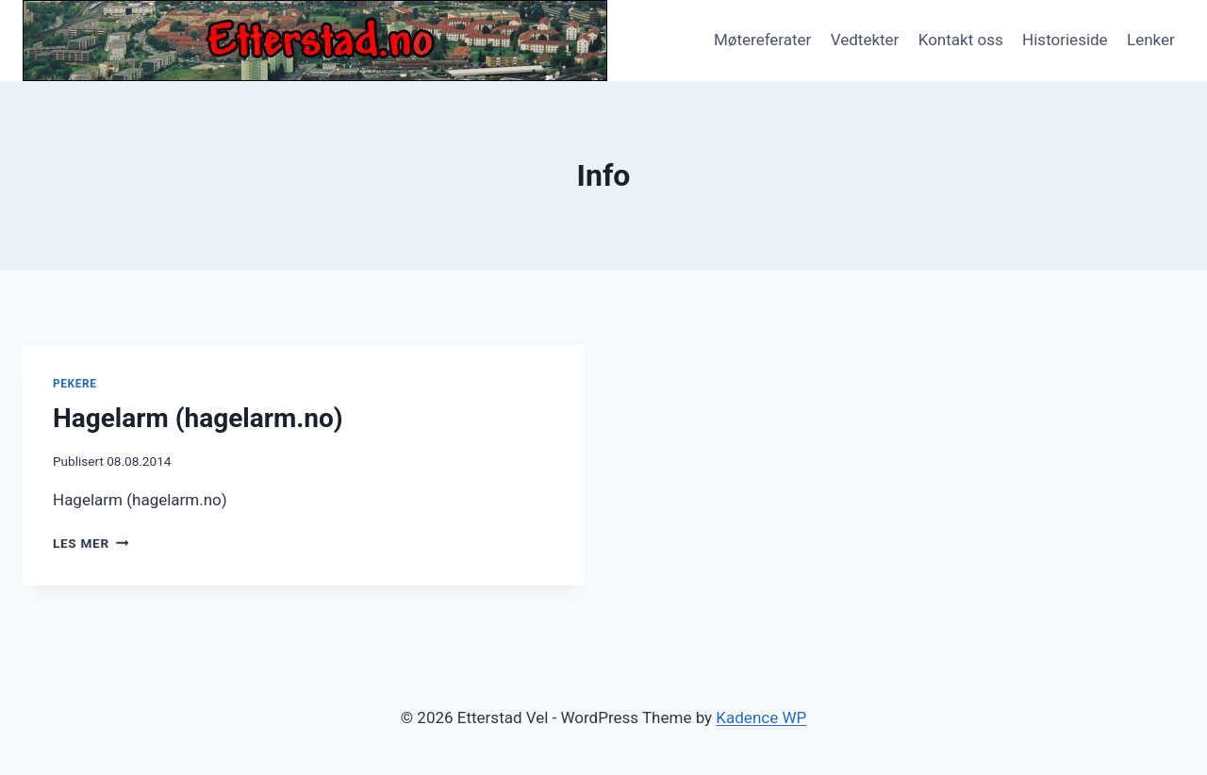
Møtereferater (762, 39)
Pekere (74, 383)
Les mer (90, 543)
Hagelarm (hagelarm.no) (198, 418)
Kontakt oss (960, 39)
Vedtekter (865, 39)
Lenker (1151, 39)
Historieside (1065, 39)
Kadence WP (761, 717)
